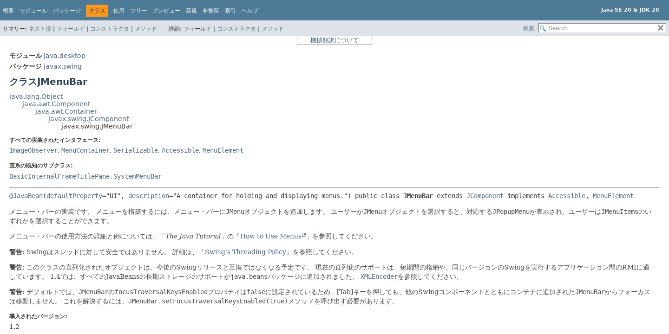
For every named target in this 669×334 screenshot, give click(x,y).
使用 (119, 10)
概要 (8, 10)
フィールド (71, 29)
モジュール (33, 10)
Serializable (135, 150)
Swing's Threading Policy (245, 252)
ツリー (138, 10)
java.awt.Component (56, 104)
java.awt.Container (66, 111)
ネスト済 (40, 29)
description (148, 195)
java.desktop (64, 55)
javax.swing (63, 66)
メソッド (146, 29)
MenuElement (223, 150)
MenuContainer (85, 150)
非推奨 (211, 10)
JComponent (485, 195)
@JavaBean (26, 195)
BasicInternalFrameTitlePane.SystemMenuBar (85, 176)
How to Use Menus (271, 236)
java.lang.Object (36, 96)
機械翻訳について (334, 40)
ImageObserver (33, 150)
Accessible (180, 150)
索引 (230, 10)
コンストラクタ (109, 29)
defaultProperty (74, 195)
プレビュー (166, 10)
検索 (528, 28)
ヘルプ (250, 10)
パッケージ (67, 10)
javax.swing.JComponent (88, 118)
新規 (191, 10)
